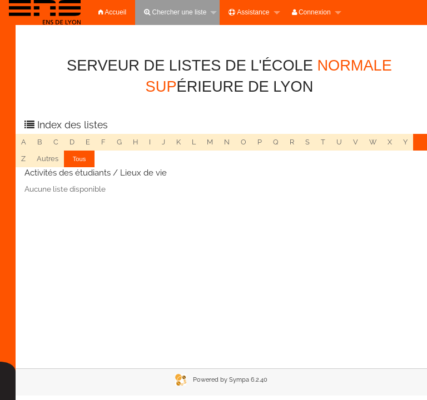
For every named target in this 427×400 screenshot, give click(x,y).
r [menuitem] (292, 142)
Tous (79, 159)
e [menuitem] (88, 142)
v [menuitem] (355, 142)
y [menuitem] (405, 142)
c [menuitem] (55, 142)
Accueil (112, 12)
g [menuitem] (119, 142)
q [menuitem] (276, 142)
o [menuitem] (243, 142)
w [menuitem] (372, 142)
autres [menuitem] (47, 158)
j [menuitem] (163, 142)
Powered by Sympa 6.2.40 (230, 379)
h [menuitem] (135, 142)
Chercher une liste (175, 12)
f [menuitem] (103, 142)
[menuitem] (45, 12)
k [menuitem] (178, 142)
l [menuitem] (194, 142)
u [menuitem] (339, 142)
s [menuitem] (307, 142)
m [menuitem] (210, 142)
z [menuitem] (23, 158)
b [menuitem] (39, 142)
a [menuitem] (23, 142)
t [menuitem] (323, 142)
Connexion (311, 12)
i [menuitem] (150, 142)
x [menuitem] (390, 142)
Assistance (249, 12)
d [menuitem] (72, 142)
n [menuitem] (227, 142)
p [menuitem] (259, 142)
